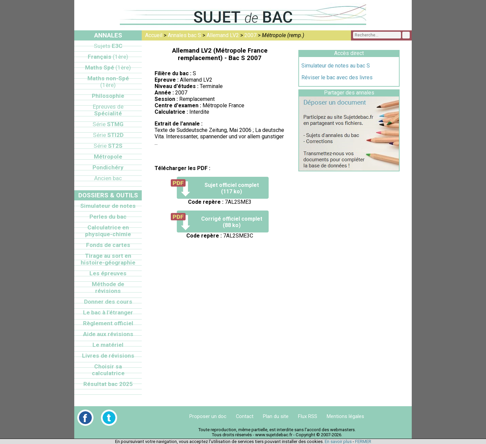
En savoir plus (338, 441)
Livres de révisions (108, 355)
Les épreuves (108, 273)
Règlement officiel (108, 323)
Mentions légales (345, 416)
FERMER (363, 441)
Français (108, 56)
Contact (244, 416)
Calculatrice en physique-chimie (108, 231)
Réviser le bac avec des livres (337, 77)
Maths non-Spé (108, 81)
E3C (108, 46)
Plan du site (276, 416)
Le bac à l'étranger (108, 312)
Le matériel (108, 344)
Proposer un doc (207, 416)
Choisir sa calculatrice (108, 370)
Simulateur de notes (108, 205)
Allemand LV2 (223, 35)
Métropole (108, 156)
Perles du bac (108, 216)
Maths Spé (108, 67)
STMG (108, 124)
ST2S (108, 145)
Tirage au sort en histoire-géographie (108, 259)
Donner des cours (108, 301)
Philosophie (108, 95)
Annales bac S (184, 35)
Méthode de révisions (108, 287)
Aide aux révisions (108, 334)
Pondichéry (108, 167)
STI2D (108, 135)
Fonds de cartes (108, 245)
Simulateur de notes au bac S (335, 65)
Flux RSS (307, 416)
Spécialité (108, 110)
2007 (250, 35)
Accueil (153, 35)
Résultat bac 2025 (108, 384)
